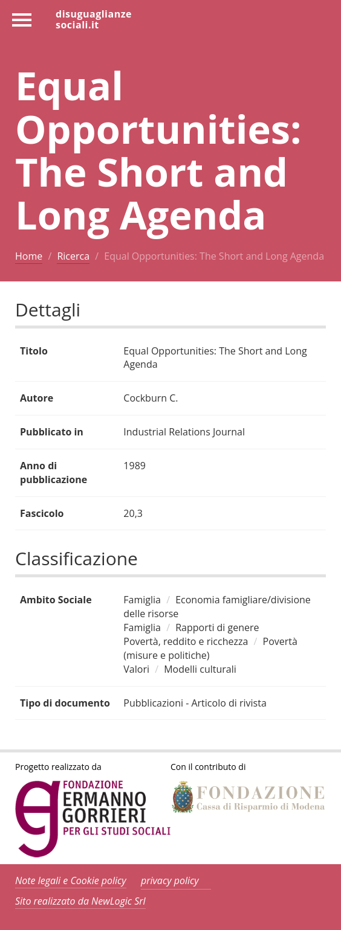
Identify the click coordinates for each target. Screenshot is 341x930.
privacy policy (170, 880)
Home (28, 256)
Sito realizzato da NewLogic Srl (80, 901)
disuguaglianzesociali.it (94, 18)
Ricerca (73, 256)
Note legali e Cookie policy (70, 880)
